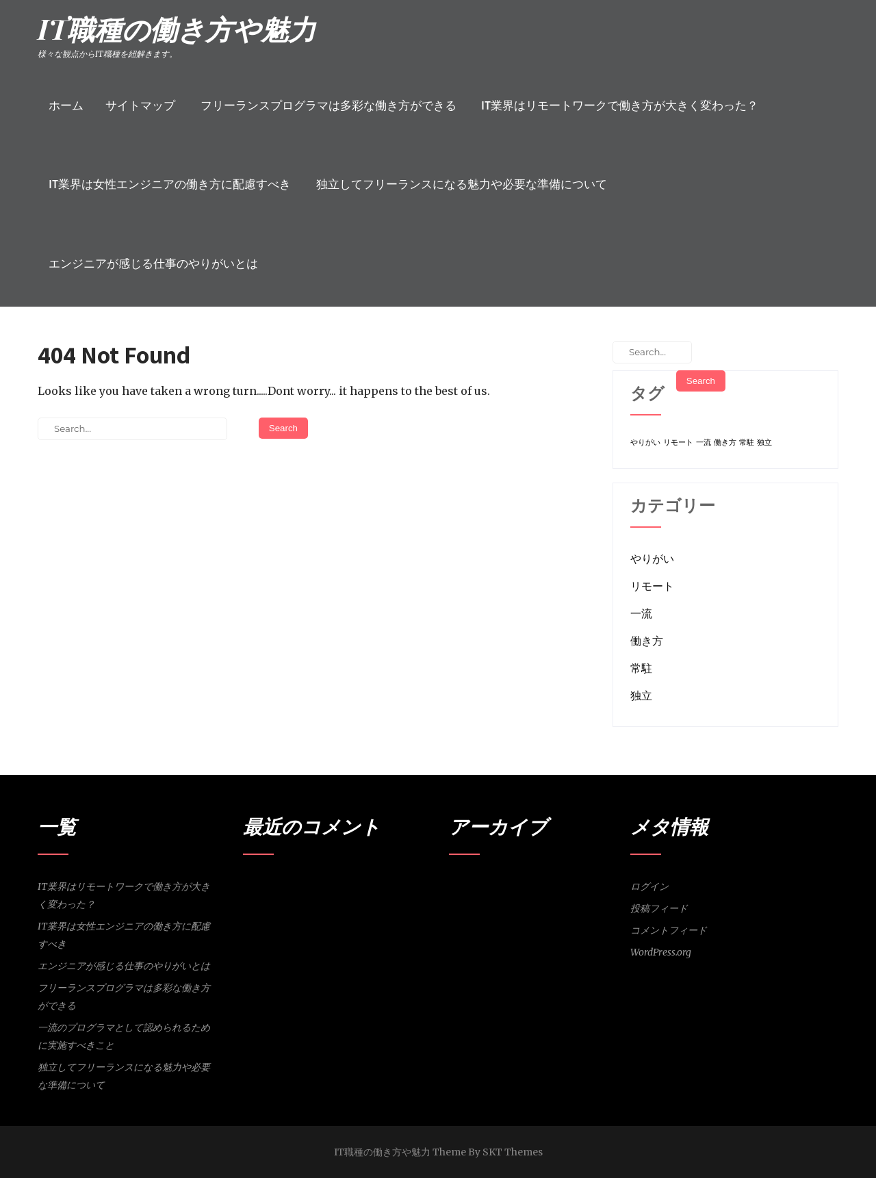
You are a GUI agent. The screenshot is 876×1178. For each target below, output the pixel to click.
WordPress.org (660, 952)
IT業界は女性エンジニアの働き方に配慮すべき (170, 184)
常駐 (641, 668)
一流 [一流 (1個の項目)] (703, 442)
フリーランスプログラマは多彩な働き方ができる (328, 105)
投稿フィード (659, 908)
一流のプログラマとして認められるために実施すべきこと (124, 1036)
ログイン (649, 886)
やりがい (652, 558)
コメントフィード (668, 930)
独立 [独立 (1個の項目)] (764, 442)
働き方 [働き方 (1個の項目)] (725, 442)
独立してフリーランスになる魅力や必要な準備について (461, 184)
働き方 (646, 641)
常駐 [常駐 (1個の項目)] (746, 442)
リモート (652, 586)
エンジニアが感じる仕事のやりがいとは (153, 263)
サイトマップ (140, 105)
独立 (641, 695)
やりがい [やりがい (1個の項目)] (645, 442)
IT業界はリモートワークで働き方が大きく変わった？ (619, 105)
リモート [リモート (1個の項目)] (678, 442)
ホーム (66, 105)
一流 (641, 613)
